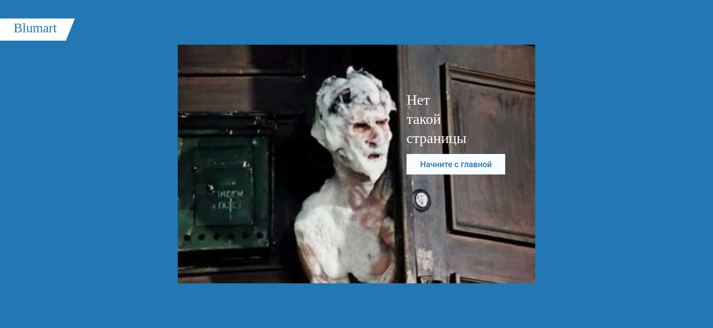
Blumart (35, 27)
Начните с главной (456, 164)
